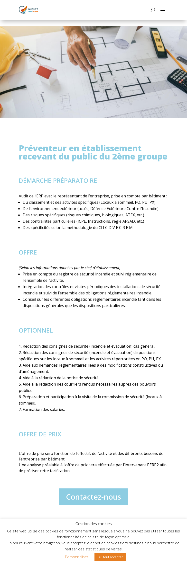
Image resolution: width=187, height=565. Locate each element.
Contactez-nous (93, 497)
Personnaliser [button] (76, 556)
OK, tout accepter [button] (110, 557)
